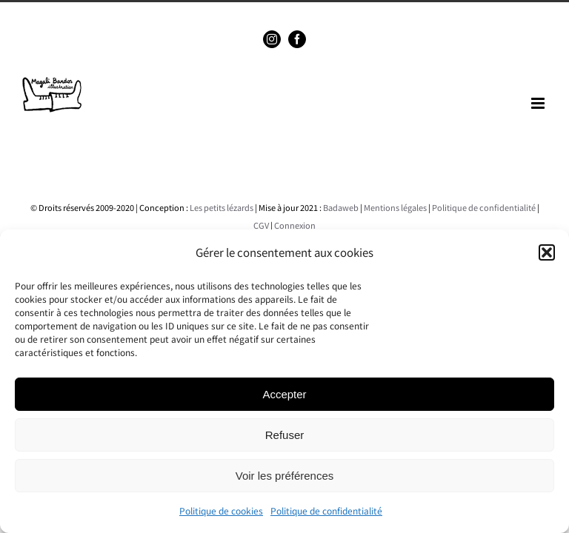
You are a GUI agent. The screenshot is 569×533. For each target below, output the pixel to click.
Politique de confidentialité (326, 510)
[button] (546, 252)
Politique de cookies (221, 510)
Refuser (285, 435)
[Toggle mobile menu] (539, 103)
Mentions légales (395, 207)
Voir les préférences (285, 475)
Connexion (295, 225)
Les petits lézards (221, 207)
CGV (261, 225)
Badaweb (341, 207)
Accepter (284, 394)
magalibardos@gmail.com (315, 12)
